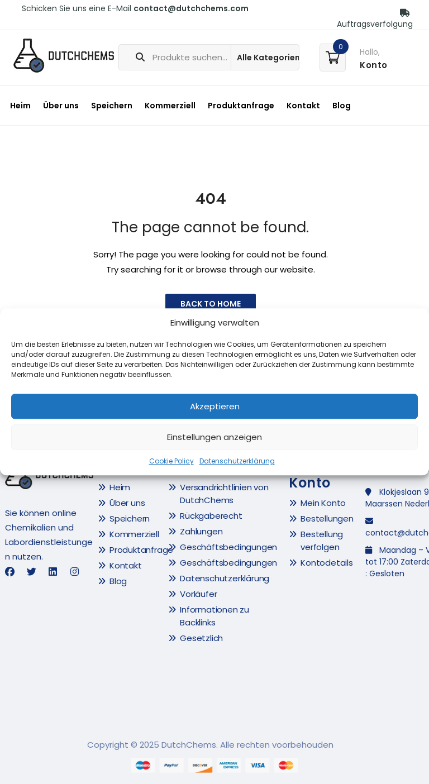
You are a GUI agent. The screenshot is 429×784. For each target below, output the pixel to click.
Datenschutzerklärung (237, 461)
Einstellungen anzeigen (214, 437)
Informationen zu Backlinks (214, 616)
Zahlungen (201, 531)
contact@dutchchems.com (191, 8)
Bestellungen (327, 518)
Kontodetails (327, 562)
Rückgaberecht (211, 516)
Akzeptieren (215, 406)
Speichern (111, 105)
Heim (20, 105)
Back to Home (210, 303)
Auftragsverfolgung (375, 19)
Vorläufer (198, 594)
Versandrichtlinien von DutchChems (224, 493)
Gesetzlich (201, 638)
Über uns (61, 105)
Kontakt (303, 105)
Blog (341, 105)
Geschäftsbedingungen (228, 547)
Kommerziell (170, 105)
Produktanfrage (241, 105)
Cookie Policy (171, 461)
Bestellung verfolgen (322, 540)
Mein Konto (323, 503)
